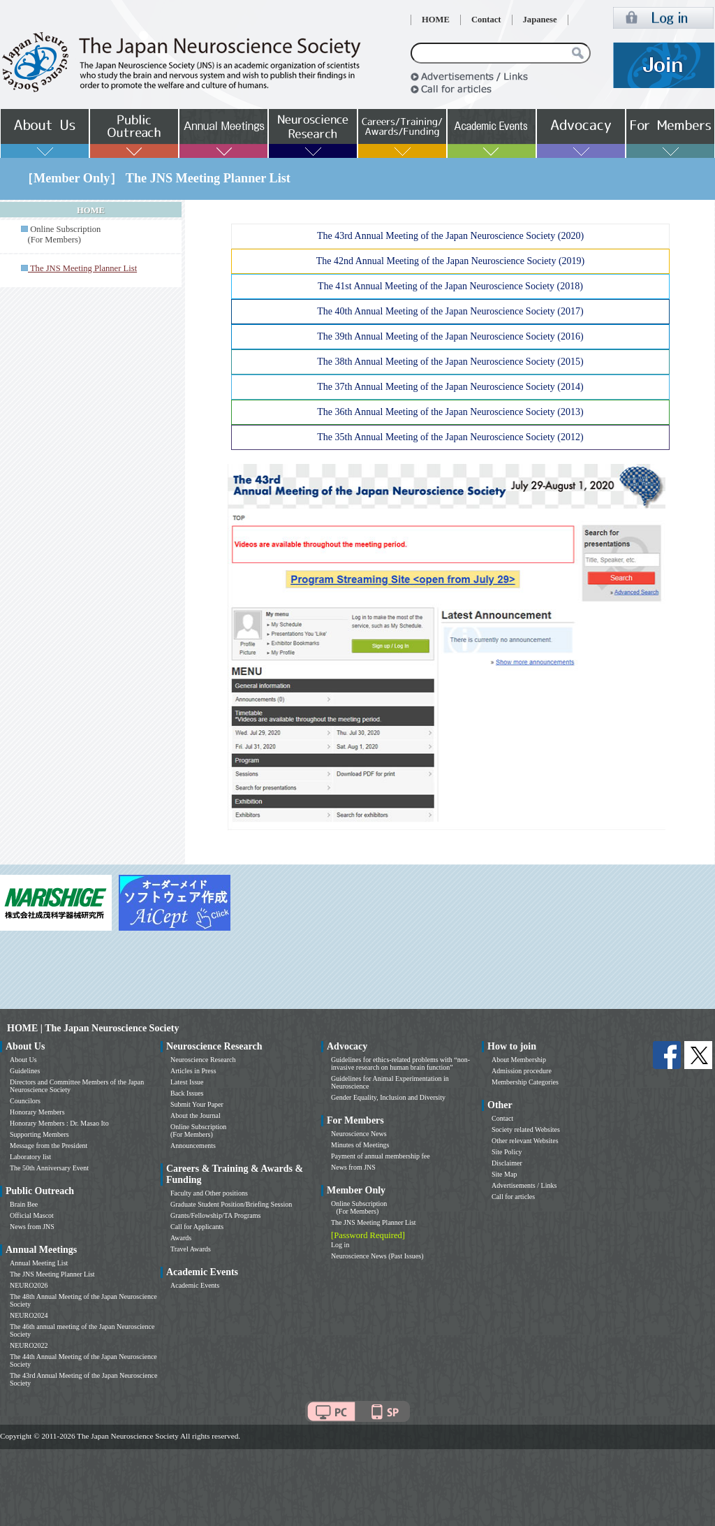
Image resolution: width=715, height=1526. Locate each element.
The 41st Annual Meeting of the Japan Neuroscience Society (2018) (450, 286)
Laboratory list (30, 1157)
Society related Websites (526, 1129)
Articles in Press (193, 1071)
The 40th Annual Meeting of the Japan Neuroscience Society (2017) (450, 311)
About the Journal (195, 1115)
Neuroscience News (359, 1134)
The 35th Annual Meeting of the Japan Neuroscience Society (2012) (450, 437)
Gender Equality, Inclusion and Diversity (388, 1097)
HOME (436, 19)
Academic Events (194, 1285)
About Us (23, 1059)
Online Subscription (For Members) (61, 234)
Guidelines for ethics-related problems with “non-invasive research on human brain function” (400, 1063)
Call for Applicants (196, 1226)
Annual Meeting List (39, 1263)
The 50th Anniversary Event (49, 1168)
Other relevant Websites (525, 1140)
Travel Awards (190, 1249)
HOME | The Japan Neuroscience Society (93, 1028)
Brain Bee (24, 1204)
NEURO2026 (28, 1285)
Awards (180, 1238)
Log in (340, 1245)
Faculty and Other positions (209, 1193)
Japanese (540, 19)
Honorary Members (37, 1112)
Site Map (504, 1174)
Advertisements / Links (524, 1185)
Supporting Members (39, 1134)
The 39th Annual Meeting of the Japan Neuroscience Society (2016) (450, 336)
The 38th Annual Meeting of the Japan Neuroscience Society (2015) (450, 361)
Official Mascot (32, 1215)
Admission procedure (522, 1071)
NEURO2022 (28, 1345)
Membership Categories (525, 1082)
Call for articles (513, 1196)
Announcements (193, 1145)
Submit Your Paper (196, 1104)
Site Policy (507, 1152)
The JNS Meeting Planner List (52, 1274)
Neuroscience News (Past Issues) (377, 1256)
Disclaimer (507, 1163)
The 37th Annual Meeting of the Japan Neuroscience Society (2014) (450, 387)
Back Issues (187, 1093)
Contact (486, 19)
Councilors (25, 1101)
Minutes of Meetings (360, 1145)
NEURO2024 (28, 1315)
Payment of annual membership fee (380, 1156)
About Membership (519, 1059)
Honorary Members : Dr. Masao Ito (59, 1123)
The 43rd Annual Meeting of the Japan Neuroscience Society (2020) (450, 236)
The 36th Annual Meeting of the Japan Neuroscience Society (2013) (450, 412)
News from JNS (32, 1226)
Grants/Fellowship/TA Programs (215, 1215)
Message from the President (48, 1145)
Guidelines (25, 1071)
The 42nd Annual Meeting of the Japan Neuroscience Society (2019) (450, 261)
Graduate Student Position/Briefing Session (231, 1204)
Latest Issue (187, 1082)
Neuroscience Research (203, 1059)
